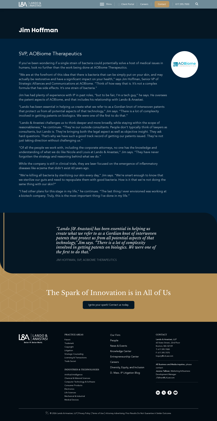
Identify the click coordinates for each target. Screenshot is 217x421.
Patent (67, 340)
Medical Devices (71, 400)
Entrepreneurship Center (124, 357)
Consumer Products (73, 385)
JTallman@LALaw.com (165, 378)
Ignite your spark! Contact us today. (108, 305)
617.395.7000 (182, 4)
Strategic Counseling (73, 354)
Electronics (69, 389)
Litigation (68, 351)
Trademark (69, 343)
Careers (144, 4)
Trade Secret (70, 361)
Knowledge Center (120, 351)
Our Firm (115, 335)
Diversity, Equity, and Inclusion (127, 367)
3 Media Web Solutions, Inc (47, 413)
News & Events (118, 346)
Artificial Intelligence (73, 375)
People (114, 340)
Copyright (69, 347)
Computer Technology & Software (79, 382)
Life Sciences (70, 393)
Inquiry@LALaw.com (164, 356)
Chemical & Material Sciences (77, 378)
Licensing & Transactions (75, 358)
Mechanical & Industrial (74, 396)
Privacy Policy (84, 413)
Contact (162, 4)
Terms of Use (98, 413)
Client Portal (127, 4)
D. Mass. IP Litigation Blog (125, 373)
